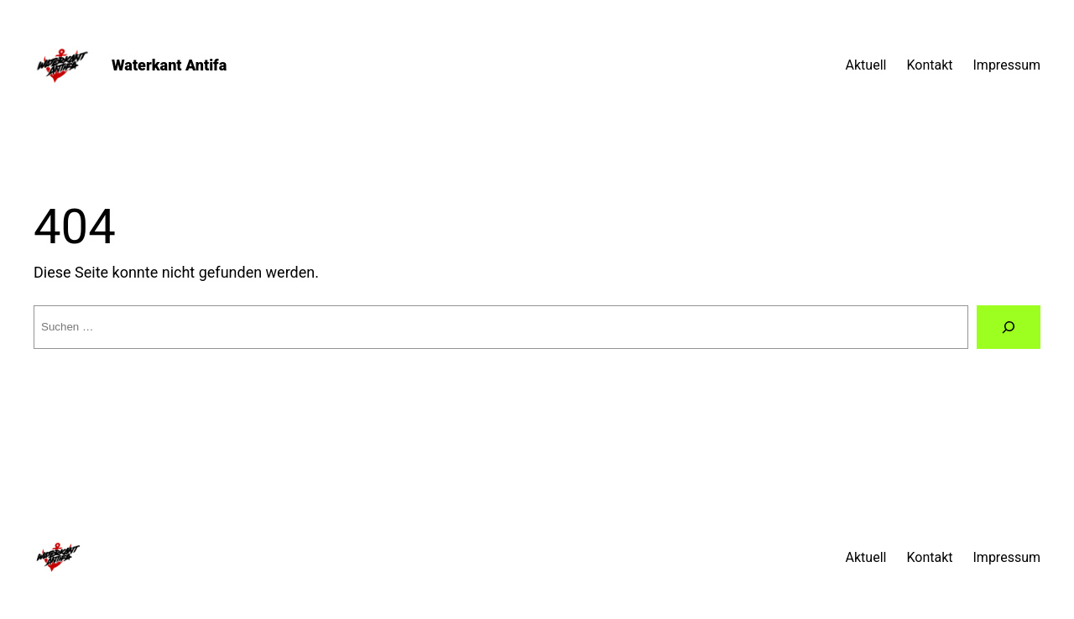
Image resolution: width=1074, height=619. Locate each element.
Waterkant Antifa (169, 65)
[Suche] (1008, 327)
